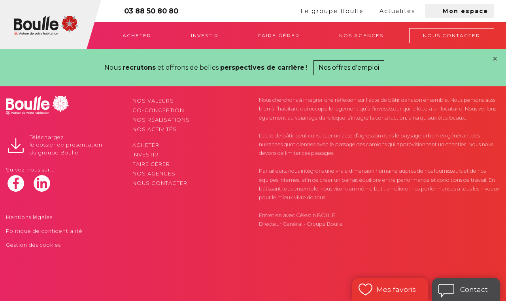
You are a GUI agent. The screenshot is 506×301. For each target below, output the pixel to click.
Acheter (137, 35)
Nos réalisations (161, 120)
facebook (16, 183)
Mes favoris (396, 289)
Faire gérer (279, 35)
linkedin (42, 183)
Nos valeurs (153, 101)
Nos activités (154, 129)
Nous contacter (451, 35)
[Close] (495, 59)
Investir (205, 35)
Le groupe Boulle (332, 11)
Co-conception (158, 110)
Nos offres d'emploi (349, 67)
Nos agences (361, 35)
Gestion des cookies (33, 245)
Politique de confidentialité (44, 231)
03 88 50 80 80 (151, 11)
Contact (474, 289)
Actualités (397, 11)
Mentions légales (29, 217)
